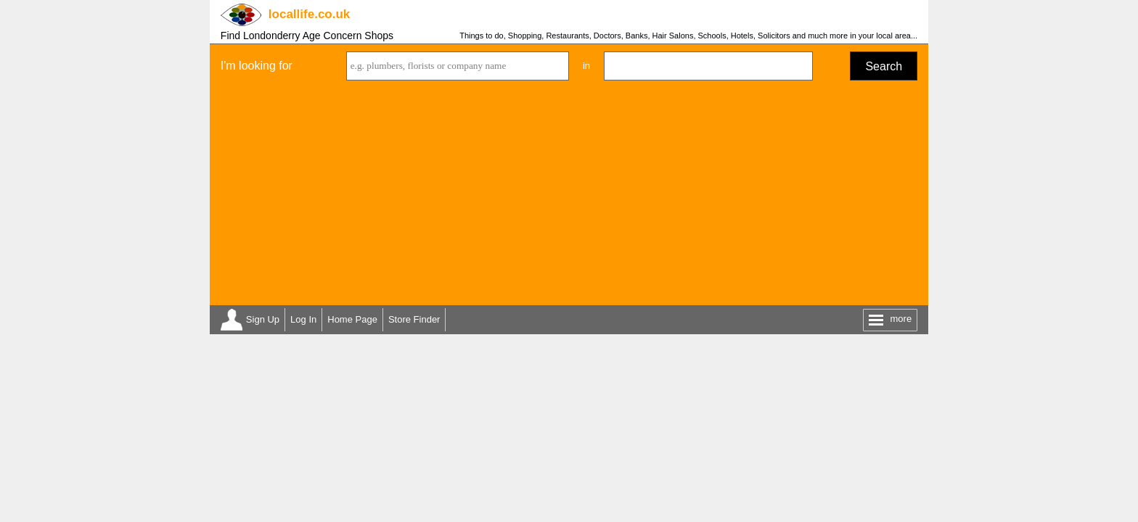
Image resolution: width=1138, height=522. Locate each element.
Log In (303, 319)
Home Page (352, 319)
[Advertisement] (569, 196)
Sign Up (262, 319)
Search (883, 66)
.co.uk (309, 14)
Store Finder (414, 319)
